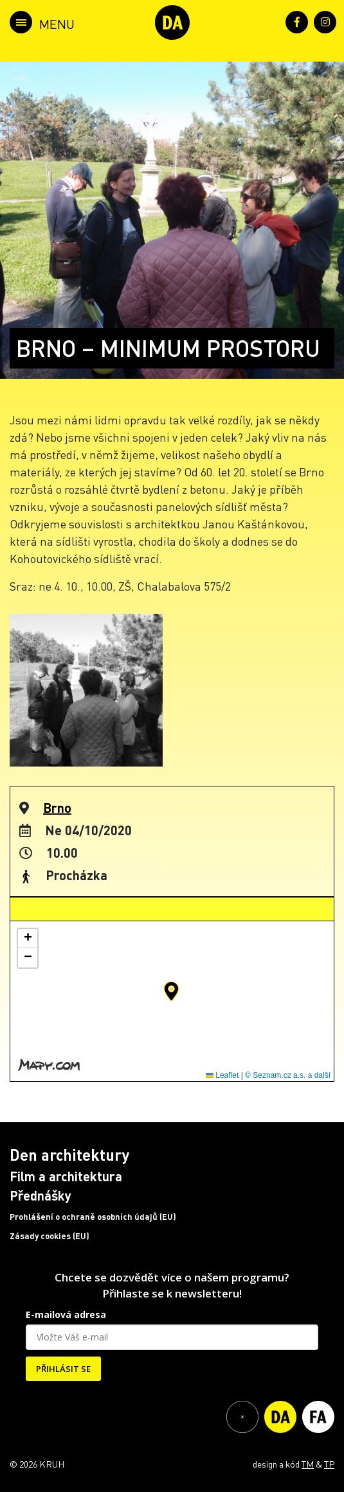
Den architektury (69, 1155)
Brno (57, 807)
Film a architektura (66, 1176)
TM (308, 1464)
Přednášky (40, 1195)
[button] (171, 991)
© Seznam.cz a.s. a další (287, 1075)
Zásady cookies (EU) (49, 1236)
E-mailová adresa (66, 1314)
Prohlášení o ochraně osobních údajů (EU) (93, 1216)
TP (329, 1464)
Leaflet (222, 1075)
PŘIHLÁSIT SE (63, 1369)
